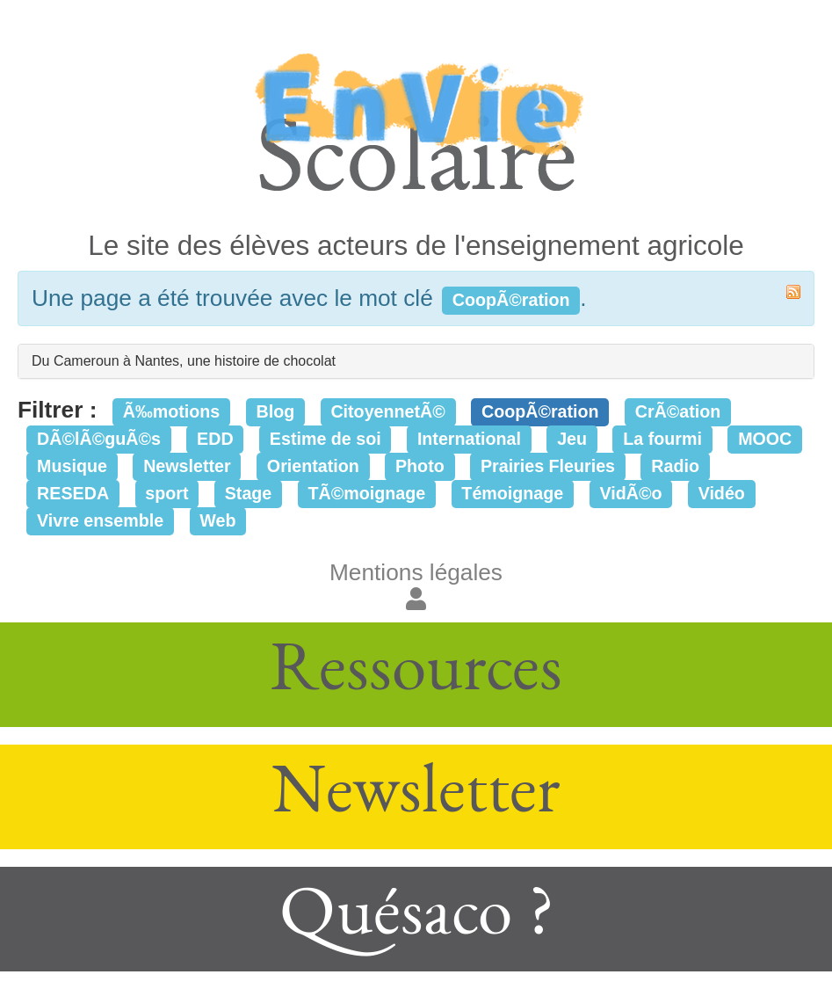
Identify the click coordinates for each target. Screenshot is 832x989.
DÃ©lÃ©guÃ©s (99, 438)
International (469, 438)
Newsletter (187, 466)
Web (217, 520)
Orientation (313, 466)
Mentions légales (416, 572)
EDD (215, 438)
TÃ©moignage (367, 493)
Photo (420, 466)
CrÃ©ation (678, 411)
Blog (275, 411)
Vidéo (721, 493)
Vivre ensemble (100, 520)
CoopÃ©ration (540, 411)
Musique (72, 466)
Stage (248, 493)
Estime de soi (325, 438)
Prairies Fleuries (548, 466)
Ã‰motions (171, 411)
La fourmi (662, 438)
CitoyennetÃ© (387, 411)
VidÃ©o (630, 493)
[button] (416, 599)
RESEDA (73, 493)
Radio (675, 466)
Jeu (572, 438)
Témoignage (512, 493)
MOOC (765, 438)
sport (166, 493)
